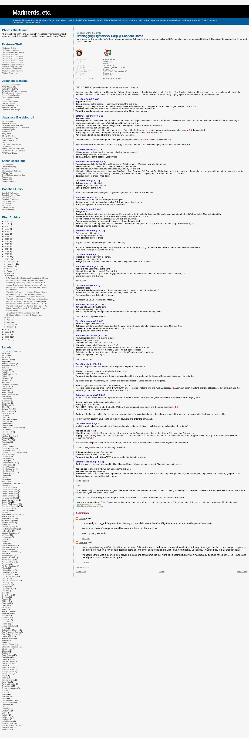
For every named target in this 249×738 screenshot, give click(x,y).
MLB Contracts (8, 203)
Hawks (5, 461)
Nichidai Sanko (8, 570)
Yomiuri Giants (8, 723)
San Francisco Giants (11, 632)
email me (35, 36)
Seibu (4, 641)
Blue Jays (6, 390)
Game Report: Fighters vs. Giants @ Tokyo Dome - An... (27, 303)
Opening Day (7, 589)
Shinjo (4, 643)
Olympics (6, 587)
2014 (7, 249)
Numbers (6, 578)
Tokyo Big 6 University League (14, 91)
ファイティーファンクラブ (13, 150)
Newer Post (81, 575)
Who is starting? (8, 209)
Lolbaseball (6, 537)
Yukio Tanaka (7, 727)
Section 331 (7, 179)
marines (5, 543)
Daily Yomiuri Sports (10, 97)
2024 (7, 224)
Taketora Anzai (8, 669)
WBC (4, 707)
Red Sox (5, 622)
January (10, 327)
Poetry (4, 609)
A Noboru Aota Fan (10, 138)
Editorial (5, 423)
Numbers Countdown (11, 580)
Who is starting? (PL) (10, 105)
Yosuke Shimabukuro (11, 725)
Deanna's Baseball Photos (13, 52)
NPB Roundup (8, 574)
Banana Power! (12, 310)
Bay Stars (6, 386)
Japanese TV (7, 508)
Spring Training (8, 659)
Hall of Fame (7, 454)
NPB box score (82, 484)
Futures (5, 444)
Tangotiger (6, 205)
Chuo (4, 407)
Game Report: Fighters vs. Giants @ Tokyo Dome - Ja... (27, 306)
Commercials (7, 411)
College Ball (7, 409)
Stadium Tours (8, 661)
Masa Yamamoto (9, 545)
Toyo (4, 692)
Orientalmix (6, 146)
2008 (7, 332)
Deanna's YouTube (10, 54)
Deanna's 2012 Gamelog (12, 56)
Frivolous (6, 442)
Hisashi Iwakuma (9, 473)
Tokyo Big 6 (7, 686)
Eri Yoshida (6, 430)
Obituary (5, 582)
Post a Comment (82, 571)
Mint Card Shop (8, 558)
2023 (7, 226)
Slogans (5, 651)
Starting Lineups (9, 103)
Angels (5, 362)
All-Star (5, 357)
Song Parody (7, 655)
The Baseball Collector (11, 171)
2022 (7, 229)
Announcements (9, 364)
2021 (7, 231)
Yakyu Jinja (6, 717)
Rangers (5, 620)
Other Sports (7, 595)
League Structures (9, 533)
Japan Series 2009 (10, 494)
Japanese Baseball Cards (12, 125)
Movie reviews (8, 560)
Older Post (242, 575)
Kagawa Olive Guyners (11, 514)
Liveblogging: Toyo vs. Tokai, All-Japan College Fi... (25, 294)
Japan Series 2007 (10, 490)
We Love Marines (9, 123)
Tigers (4, 676)
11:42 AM (86, 542)
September (11, 269)
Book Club (6, 392)
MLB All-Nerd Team (10, 73)
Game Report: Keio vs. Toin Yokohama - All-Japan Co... (27, 299)
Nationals (6, 564)
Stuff (4, 665)
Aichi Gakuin (7, 353)
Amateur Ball (7, 359)
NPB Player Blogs (9, 153)
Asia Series (6, 372)
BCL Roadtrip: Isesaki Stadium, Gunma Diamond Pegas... (27, 278)
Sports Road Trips (9, 140)
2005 (7, 339)
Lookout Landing (9, 167)
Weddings (6, 709)
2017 (7, 241)
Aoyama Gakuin (8, 366)
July (9, 273)
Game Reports (8, 448)
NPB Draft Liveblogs (10, 50)
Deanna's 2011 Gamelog (12, 58)
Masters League (8, 549)
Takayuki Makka (8, 667)
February (11, 325)
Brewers (5, 399)
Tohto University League (12, 93)
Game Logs (7, 446)
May (9, 317)
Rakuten (5, 618)
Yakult (4, 715)
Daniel (82, 522)
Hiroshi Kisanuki (8, 469)
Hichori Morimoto (9, 463)
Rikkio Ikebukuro (9, 626)
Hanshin (5, 456)
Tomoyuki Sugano (9, 688)
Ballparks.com (8, 207)
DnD (4, 415)
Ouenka (5, 597)
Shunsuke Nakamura (10, 647)
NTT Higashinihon (9, 576)
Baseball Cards (8, 384)
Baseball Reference (10, 193)
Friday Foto (6, 440)
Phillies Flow (7, 173)
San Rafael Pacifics (10, 634)
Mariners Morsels (9, 181)
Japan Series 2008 (10, 492)
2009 (7, 329)
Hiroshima (92, 510)
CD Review (6, 405)
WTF (4, 713)
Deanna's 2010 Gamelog (12, 60)
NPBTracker (7, 132)
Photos (5, 603)
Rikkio (4, 624)
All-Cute (5, 355)
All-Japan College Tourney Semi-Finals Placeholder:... (26, 296)
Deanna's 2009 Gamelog (12, 62)
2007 (7, 334)
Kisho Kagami (7, 527)
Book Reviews (8, 395)
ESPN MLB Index (9, 201)
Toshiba (5, 690)
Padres (5, 599)
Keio (4, 525)
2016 (7, 244)
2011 (7, 257)
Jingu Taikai (7, 510)
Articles (5, 370)
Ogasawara (7, 584)
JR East (5, 512)
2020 (7, 234)
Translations (7, 696)
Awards (5, 380)
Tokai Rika (6, 682)
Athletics (5, 378)
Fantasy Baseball (9, 436)
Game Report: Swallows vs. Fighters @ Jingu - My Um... (27, 287)
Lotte (4, 539)
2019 (7, 236)
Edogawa (6, 426)
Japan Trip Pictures (10, 504)
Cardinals (6, 403)
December (11, 262)
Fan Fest (5, 434)
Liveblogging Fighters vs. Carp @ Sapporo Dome (24, 315)
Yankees (5, 719)
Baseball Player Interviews (13, 65)
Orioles (5, 591)
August (10, 271)
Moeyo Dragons (8, 129)
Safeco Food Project (10, 630)
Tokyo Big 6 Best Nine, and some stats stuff (22, 313)
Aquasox (5, 368)
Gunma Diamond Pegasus (13, 452)
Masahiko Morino (9, 547)
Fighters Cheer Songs (11, 109)
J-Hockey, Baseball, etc (11, 144)
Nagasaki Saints (9, 562)
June (9, 276)
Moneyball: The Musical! (12, 69)
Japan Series (7, 487)
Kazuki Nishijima (9, 520)
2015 (7, 246)
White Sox (6, 711)
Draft (4, 417)
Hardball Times (8, 197)
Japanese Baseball (10, 506)
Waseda (5, 705)
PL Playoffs (6, 607)
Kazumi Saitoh (8, 523)
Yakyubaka (6, 134)
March (9, 322)
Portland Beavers (9, 611)
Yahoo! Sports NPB (10, 89)
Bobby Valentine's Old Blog (13, 148)
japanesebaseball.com (11, 85)
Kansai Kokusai (8, 518)
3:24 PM (85, 566)
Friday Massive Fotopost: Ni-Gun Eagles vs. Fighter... (26, 308)
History (5, 475)
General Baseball (9, 450)
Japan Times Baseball (11, 95)
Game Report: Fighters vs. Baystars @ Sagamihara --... (27, 301)
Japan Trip (6, 502)
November (11, 264)
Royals (5, 628)
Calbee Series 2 (12, 289)
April (9, 320)
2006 (7, 337)
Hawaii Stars (7, 459)
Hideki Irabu (7, 465)
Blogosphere (7, 388)
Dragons (5, 421)
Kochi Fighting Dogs (10, 529)
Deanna (83, 546)
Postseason (7, 613)
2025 (7, 221)
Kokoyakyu (6, 531)
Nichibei (5, 568)
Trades (5, 694)
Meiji (4, 554)
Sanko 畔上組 (7, 636)
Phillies (5, 601)
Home (162, 575)
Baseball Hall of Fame (11, 195)
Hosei (4, 479)
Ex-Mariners (7, 432)
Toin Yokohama (8, 680)
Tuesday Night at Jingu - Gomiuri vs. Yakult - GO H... (26, 285)
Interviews (6, 485)
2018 (7, 239)
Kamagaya (6, 516)
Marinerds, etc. (31, 12)
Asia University (8, 374)
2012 (7, 254)
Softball (5, 653)
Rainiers (5, 615)
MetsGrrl (5, 169)
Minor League (7, 556)
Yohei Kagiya (7, 721)
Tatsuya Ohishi (8, 672)
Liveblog (100, 510)
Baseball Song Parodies (12, 67)
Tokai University (8, 684)
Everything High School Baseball (15, 127)
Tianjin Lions (7, 674)
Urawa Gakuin (8, 702)
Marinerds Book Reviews (12, 71)
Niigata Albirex (8, 572)
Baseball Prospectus (10, 199)
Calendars (6, 401)
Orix (3, 593)
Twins (4, 698)
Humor (5, 481)
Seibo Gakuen (8, 638)
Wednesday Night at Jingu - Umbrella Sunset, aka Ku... (26, 282)
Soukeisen (6, 657)
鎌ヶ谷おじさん (8, 136)
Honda (5, 477)
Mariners (5, 541)
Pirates (5, 605)
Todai (4, 678)
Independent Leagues (11, 483)
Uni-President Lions (10, 700)
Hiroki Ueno (7, 467)
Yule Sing (6, 729)
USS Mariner (7, 165)
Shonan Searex (8, 645)
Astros (4, 376)
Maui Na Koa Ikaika (10, 551)
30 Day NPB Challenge (11, 351)
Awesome (6, 382)
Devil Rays (6, 413)
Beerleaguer (7, 177)
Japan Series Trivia (10, 500)
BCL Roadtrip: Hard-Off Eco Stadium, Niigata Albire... (26, 280)
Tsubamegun (7, 121)
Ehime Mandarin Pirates (12, 428)
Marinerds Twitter (9, 48)
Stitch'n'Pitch (7, 663)
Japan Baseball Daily (10, 101)
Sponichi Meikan (9, 107)
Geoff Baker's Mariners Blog (13, 175)
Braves (5, 397)
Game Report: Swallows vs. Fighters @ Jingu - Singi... (26, 292)
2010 (7, 259)
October (10, 266)
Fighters (84, 510)
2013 (7, 251)
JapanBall (6, 99)
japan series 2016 (9, 498)
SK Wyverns (7, 649)
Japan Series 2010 (10, 496)
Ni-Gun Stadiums (9, 566)
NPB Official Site (9, 87)
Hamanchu (6, 142)
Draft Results (7, 419)
